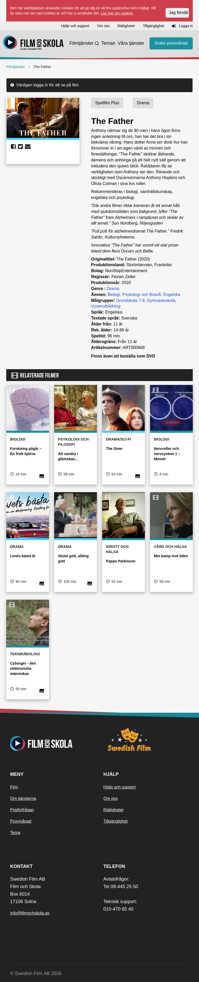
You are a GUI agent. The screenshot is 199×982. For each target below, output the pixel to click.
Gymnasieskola (161, 300)
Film (14, 787)
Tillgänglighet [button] (153, 26)
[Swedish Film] (146, 739)
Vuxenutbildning (105, 306)
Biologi (114, 294)
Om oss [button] (103, 26)
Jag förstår (179, 12)
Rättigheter (113, 810)
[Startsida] (33, 43)
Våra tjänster (131, 43)
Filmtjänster (81, 43)
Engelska (171, 294)
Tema (15, 832)
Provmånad (20, 821)
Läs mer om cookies (117, 13)
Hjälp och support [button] (75, 26)
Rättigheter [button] (126, 26)
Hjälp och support (119, 787)
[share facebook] (13, 147)
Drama (113, 288)
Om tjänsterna (23, 798)
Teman (108, 43)
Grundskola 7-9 (130, 300)
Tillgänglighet (115, 821)
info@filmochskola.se (29, 913)
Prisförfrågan (22, 810)
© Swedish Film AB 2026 (35, 973)
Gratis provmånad (171, 43)
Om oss (110, 798)
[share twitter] (20, 147)
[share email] (27, 147)
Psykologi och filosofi (141, 294)
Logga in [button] (182, 26)
